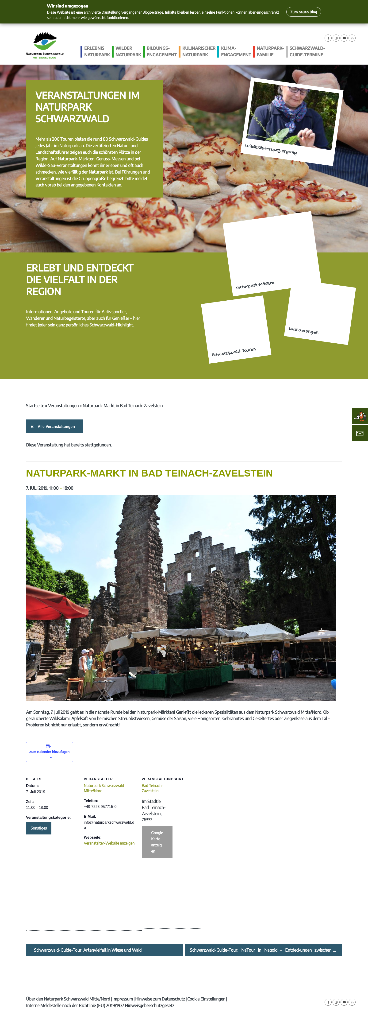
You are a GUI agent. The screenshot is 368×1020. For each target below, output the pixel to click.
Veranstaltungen (63, 405)
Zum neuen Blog (303, 12)
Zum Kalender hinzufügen (49, 752)
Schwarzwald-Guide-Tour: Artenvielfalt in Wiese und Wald (88, 950)
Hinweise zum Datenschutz (160, 998)
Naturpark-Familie (270, 51)
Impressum (122, 998)
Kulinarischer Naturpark (198, 51)
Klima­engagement (236, 51)
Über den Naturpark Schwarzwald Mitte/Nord (68, 998)
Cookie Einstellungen (206, 998)
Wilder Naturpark (128, 51)
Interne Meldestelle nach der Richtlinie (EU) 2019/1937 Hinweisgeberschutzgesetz (100, 1005)
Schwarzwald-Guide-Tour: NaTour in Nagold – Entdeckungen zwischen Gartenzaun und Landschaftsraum (260, 950)
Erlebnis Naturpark (97, 51)
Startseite (35, 405)
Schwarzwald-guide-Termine (307, 51)
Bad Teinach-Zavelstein (152, 788)
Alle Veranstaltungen (55, 427)
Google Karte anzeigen (157, 841)
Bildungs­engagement (162, 51)
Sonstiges (39, 828)
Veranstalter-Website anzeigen (109, 843)
